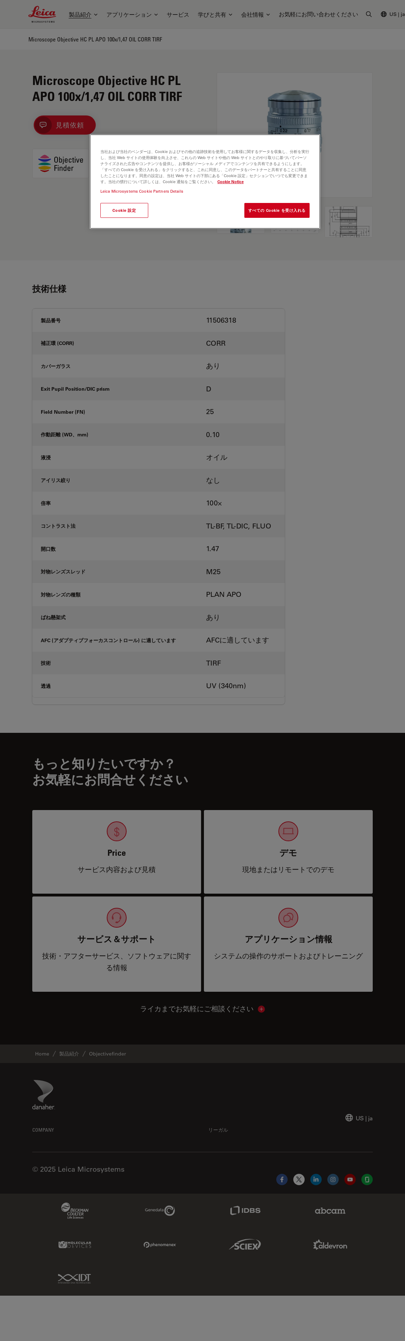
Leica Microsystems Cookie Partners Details (141, 191)
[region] (205, 181)
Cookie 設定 (124, 210)
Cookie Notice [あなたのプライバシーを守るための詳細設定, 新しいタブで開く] (230, 181)
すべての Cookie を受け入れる (277, 210)
